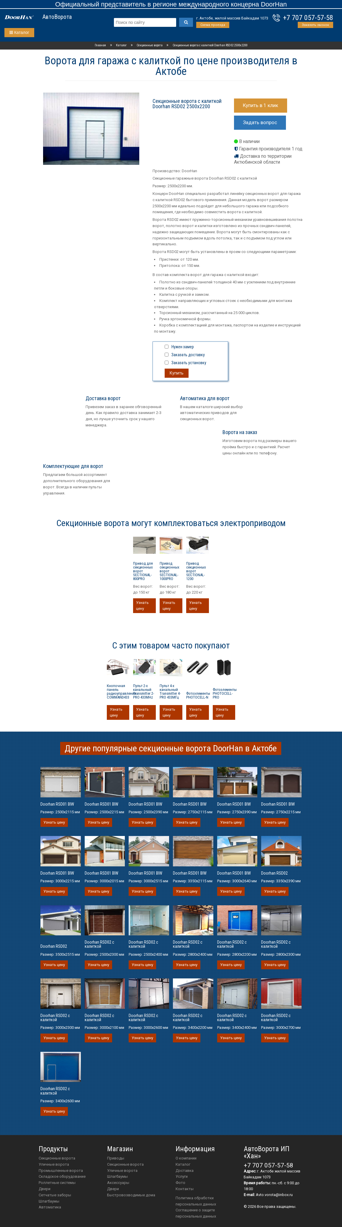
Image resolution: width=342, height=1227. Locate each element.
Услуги (182, 1176)
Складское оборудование (62, 1176)
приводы (115, 1158)
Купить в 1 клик (260, 105)
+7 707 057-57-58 (308, 18)
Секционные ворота (57, 1158)
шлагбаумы (117, 1176)
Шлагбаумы (49, 1201)
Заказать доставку (188, 355)
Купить (177, 373)
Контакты (185, 1189)
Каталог (19, 32)
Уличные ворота (54, 1164)
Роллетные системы (57, 1182)
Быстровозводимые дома (131, 1195)
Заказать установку (188, 363)
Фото (180, 1182)
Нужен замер (182, 347)
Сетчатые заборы (55, 1195)
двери (113, 1189)
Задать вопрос (260, 122)
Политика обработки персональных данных (196, 1201)
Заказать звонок (315, 25)
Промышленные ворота (61, 1170)
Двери (44, 1189)
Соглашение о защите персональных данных (196, 1213)
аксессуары (118, 1182)
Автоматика (50, 1207)
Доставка (185, 1170)
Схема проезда (212, 25)
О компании (186, 1158)
